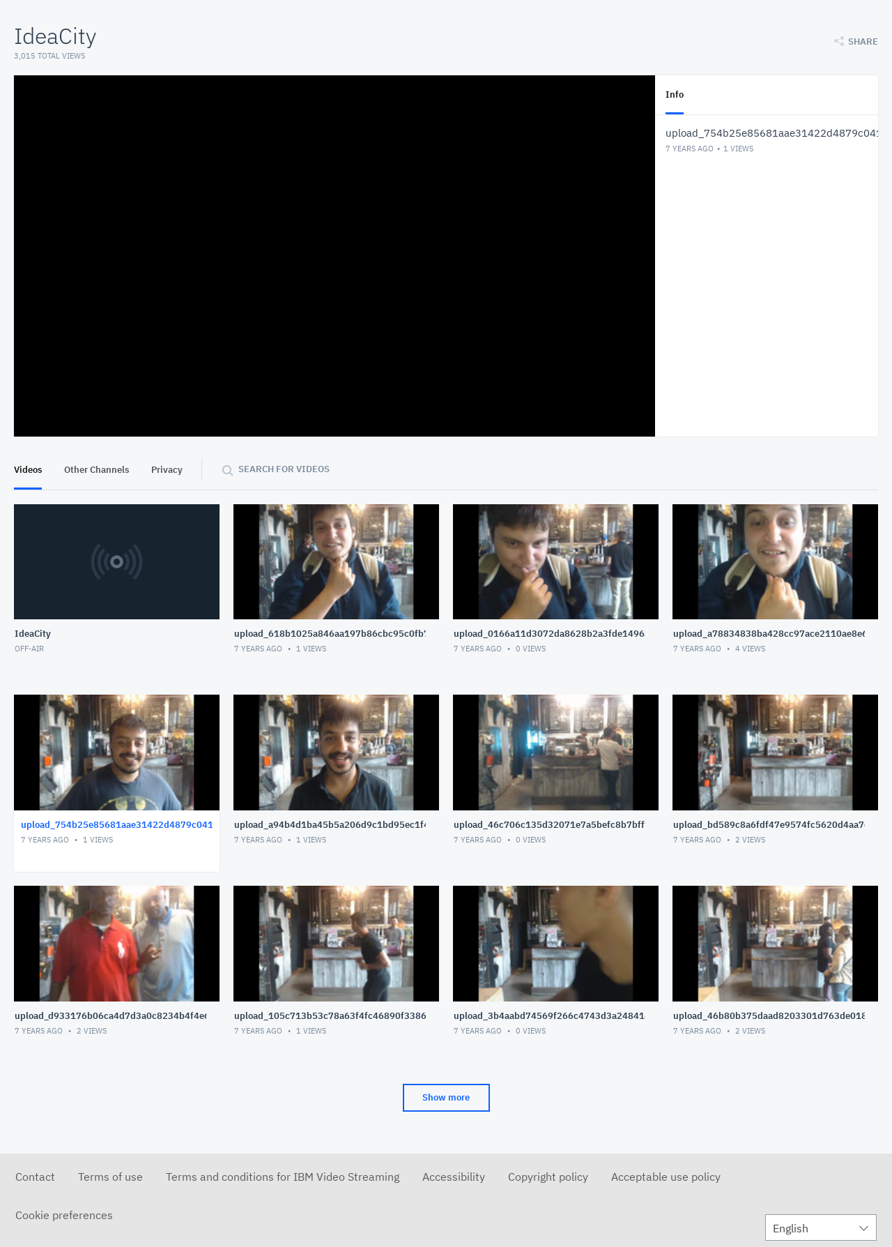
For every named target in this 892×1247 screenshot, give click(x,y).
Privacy (167, 470)
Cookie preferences (64, 1215)
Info (675, 94)
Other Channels (96, 470)
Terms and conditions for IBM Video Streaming (282, 1177)
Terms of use (110, 1177)
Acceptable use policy (666, 1177)
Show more (446, 1097)
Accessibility (453, 1177)
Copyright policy (548, 1177)
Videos (28, 470)
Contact (35, 1177)
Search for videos (284, 469)
